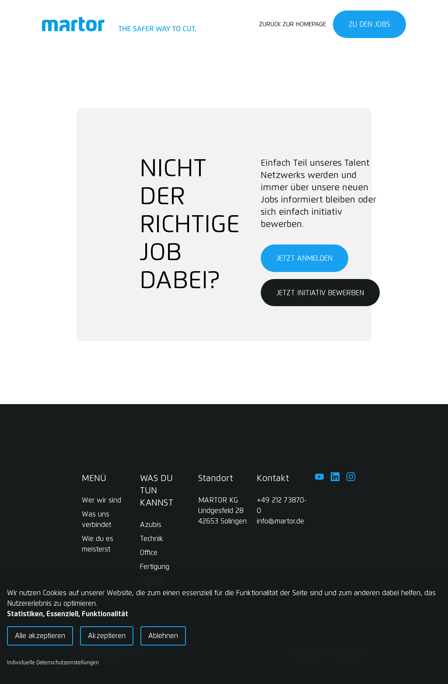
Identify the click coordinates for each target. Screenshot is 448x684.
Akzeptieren (107, 635)
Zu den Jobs (369, 24)
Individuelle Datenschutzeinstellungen (53, 663)
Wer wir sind (101, 500)
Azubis (150, 524)
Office (149, 552)
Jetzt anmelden (304, 258)
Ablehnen (163, 635)
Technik (151, 538)
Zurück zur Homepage (292, 24)
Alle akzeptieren (40, 635)
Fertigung (154, 566)
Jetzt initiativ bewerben (320, 293)
